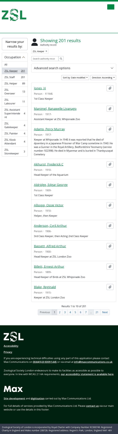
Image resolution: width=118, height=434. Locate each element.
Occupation (12, 57)
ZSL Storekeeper (14, 151)
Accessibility (11, 346)
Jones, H (40, 88)
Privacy (8, 352)
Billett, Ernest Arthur (49, 266)
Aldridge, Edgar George (51, 185)
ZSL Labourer (14, 101)
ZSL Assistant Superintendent (14, 113)
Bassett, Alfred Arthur (50, 246)
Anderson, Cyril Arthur (50, 226)
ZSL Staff (14, 77)
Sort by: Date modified (74, 77)
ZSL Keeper (14, 71)
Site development (14, 398)
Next (105, 312)
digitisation (37, 398)
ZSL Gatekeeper (14, 125)
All (5, 64)
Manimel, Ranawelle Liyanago (55, 109)
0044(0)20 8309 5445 (45, 362)
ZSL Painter (14, 134)
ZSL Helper (14, 84)
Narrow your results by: (15, 44)
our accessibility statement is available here (87, 374)
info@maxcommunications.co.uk (93, 362)
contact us (92, 406)
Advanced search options (52, 68)
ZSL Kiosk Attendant (14, 141)
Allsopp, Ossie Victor (48, 205)
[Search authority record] (45, 58)
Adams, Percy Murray (49, 129)
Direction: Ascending (102, 77)
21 (97, 312)
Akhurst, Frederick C (48, 164)
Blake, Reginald (45, 287)
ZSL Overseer (14, 91)
